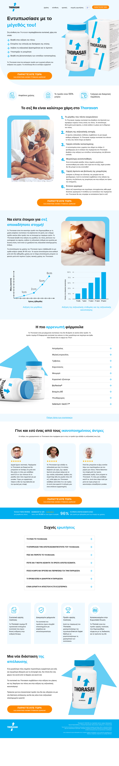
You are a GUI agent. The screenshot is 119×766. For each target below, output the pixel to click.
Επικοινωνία (109, 725)
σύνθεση (55, 7)
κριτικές (64, 7)
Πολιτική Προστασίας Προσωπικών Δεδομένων (92, 725)
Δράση (46, 7)
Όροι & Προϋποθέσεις (74, 725)
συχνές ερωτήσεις (77, 7)
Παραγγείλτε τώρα (100, 7)
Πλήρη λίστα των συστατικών (60, 417)
